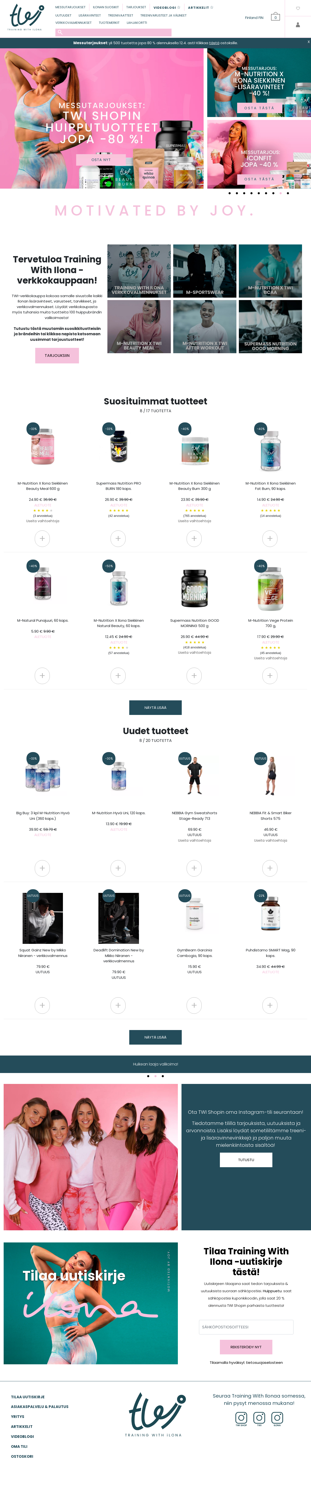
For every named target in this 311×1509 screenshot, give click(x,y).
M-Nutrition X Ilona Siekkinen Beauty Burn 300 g (195, 502)
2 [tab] (236, 193)
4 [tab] (251, 193)
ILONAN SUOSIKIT (106, 7)
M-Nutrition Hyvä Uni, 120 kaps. (119, 821)
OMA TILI (19, 1446)
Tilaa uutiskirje (27, 1397)
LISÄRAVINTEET (90, 15)
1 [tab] (229, 193)
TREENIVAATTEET (120, 15)
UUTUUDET (63, 15)
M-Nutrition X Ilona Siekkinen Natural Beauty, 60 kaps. (119, 636)
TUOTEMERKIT (109, 22)
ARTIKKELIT (22, 1426)
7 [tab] (273, 193)
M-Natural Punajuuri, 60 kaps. (43, 628)
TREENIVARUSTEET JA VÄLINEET (163, 15)
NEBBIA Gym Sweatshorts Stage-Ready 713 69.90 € (194, 826)
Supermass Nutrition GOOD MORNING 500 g (195, 636)
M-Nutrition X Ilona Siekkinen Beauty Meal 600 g (43, 502)
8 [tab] (280, 193)
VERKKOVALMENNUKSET (73, 22)
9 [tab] (287, 193)
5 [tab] (258, 193)
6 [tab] (266, 193)
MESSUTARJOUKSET (70, 7)
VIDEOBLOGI (22, 1436)
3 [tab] (244, 193)
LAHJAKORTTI (137, 22)
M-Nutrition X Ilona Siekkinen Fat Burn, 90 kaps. (271, 499)
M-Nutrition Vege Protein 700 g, (271, 639)
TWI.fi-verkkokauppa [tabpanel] (156, 1064)
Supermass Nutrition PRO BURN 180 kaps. (119, 499)
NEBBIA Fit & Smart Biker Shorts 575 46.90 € (271, 826)
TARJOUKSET (136, 7)
